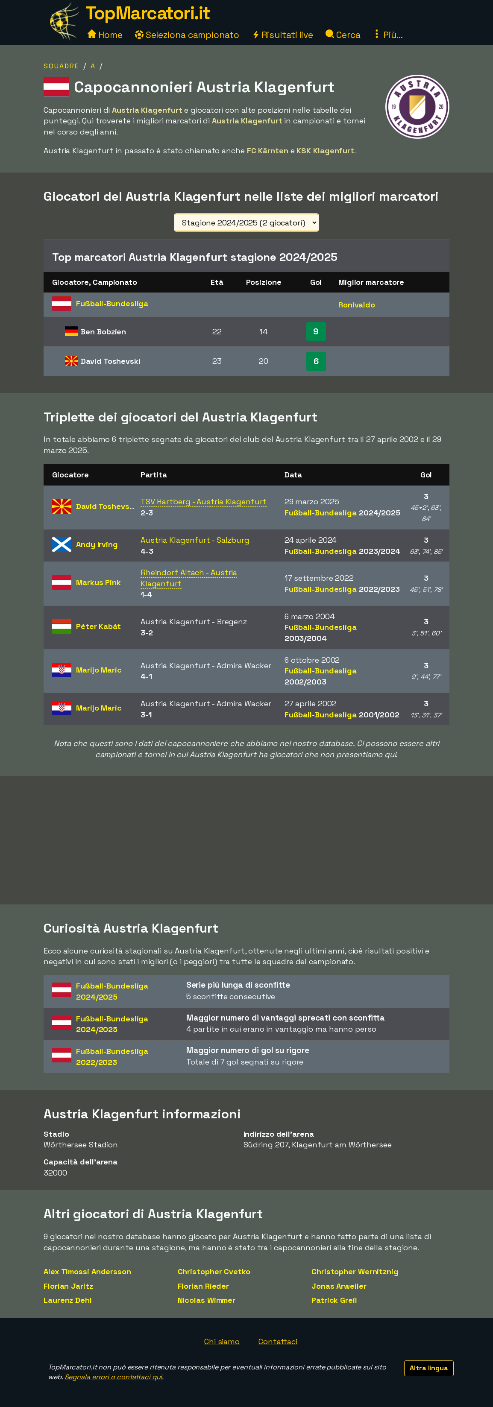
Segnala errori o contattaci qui (113, 1376)
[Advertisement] (246, 840)
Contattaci (277, 1341)
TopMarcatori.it (147, 13)
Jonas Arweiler (339, 1286)
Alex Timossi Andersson (87, 1271)
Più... (387, 35)
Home (105, 35)
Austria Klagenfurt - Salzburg (195, 540)
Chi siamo (222, 1341)
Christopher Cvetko (214, 1271)
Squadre (61, 65)
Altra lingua (429, 1367)
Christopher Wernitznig (355, 1271)
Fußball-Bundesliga (342, 513)
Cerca (343, 35)
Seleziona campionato (187, 35)
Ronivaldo (356, 305)
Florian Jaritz (68, 1286)
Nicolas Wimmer (207, 1300)
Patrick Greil (334, 1300)
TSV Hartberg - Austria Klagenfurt (204, 501)
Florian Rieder (203, 1286)
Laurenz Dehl (68, 1300)
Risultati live (283, 35)
